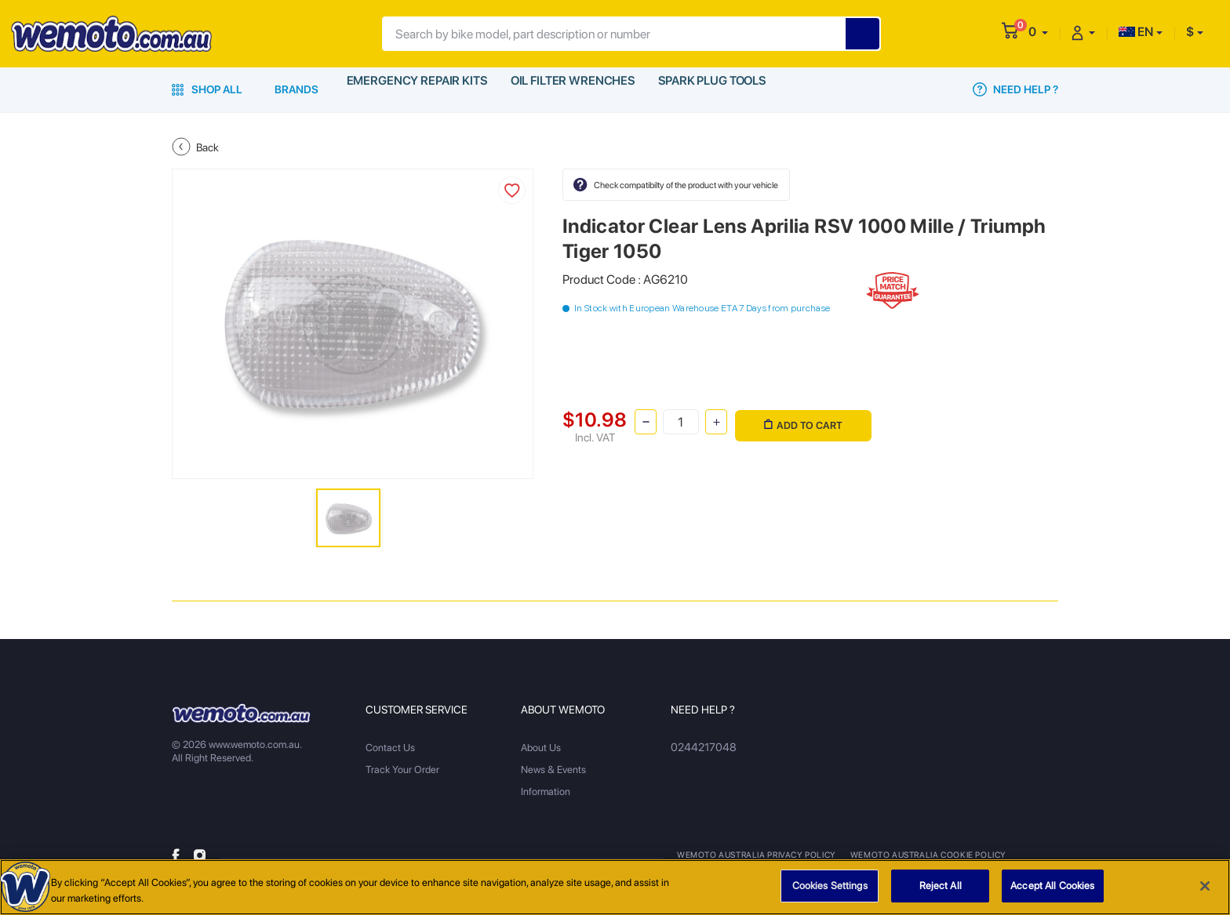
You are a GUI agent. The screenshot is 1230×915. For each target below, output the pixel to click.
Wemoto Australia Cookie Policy (920, 854)
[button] (1038, 31)
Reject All (940, 890)
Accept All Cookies (1052, 890)
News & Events (553, 769)
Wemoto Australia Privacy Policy (754, 854)
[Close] (1205, 890)
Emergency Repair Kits (416, 89)
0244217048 (700, 747)
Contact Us (390, 747)
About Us (541, 747)
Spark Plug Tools (712, 89)
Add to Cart (800, 420)
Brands (296, 89)
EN (1136, 31)
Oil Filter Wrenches (571, 89)
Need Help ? (1015, 89)
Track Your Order (402, 769)
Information (545, 791)
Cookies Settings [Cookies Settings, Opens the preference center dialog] (830, 890)
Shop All (207, 89)
